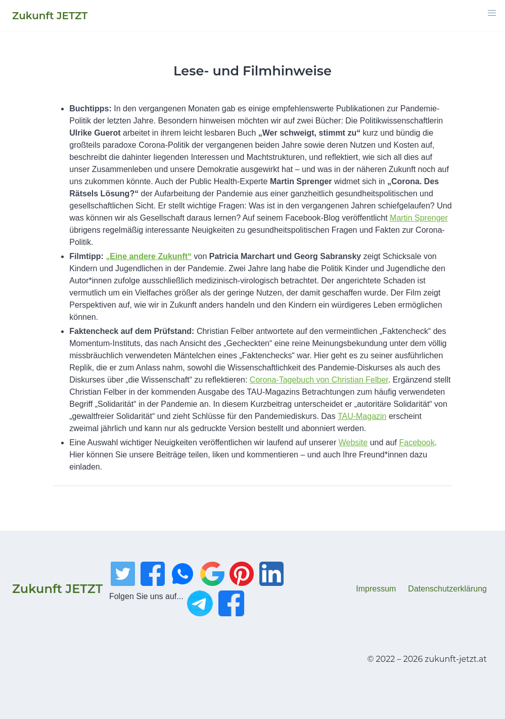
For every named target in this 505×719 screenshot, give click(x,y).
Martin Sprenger (419, 218)
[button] (492, 13)
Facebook (417, 442)
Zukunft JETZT (57, 589)
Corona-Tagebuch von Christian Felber (319, 379)
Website (353, 442)
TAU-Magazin (362, 416)
